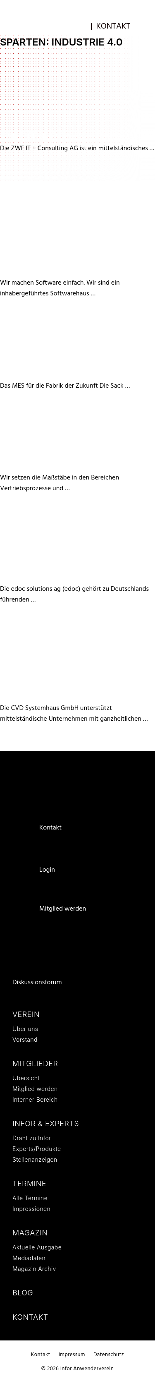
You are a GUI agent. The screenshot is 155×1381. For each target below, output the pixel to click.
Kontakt (113, 26)
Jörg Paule (33, 466)
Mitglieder (35, 1063)
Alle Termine (30, 1197)
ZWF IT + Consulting (60, 136)
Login (47, 870)
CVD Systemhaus (51, 696)
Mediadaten (28, 1257)
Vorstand (25, 1039)
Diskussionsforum (37, 982)
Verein (26, 1014)
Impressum (72, 1354)
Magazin (30, 1232)
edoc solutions (48, 577)
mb (82, 25)
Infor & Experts (45, 1123)
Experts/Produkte (36, 1148)
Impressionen (31, 1208)
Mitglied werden (62, 909)
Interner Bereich (35, 1099)
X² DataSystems (47, 271)
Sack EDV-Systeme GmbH (73, 374)
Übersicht (26, 1077)
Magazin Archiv (34, 1268)
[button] (145, 26)
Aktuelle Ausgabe (37, 1247)
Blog (22, 1292)
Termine (29, 1183)
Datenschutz (108, 1354)
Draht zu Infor (31, 1137)
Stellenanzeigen (34, 1159)
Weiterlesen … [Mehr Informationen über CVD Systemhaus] (133, 1363)
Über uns (25, 1028)
